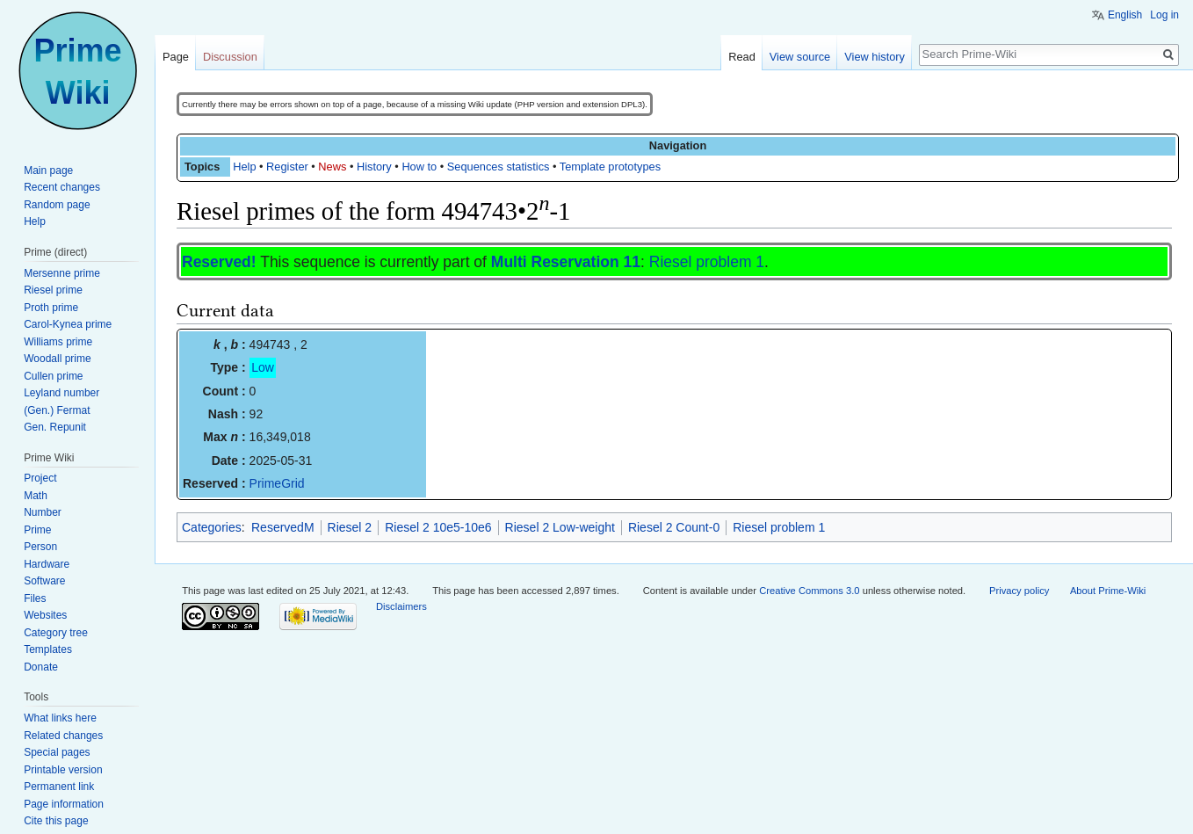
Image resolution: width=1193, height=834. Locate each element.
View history (874, 56)
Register (287, 166)
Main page (48, 170)
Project (40, 478)
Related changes (63, 735)
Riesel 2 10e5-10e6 (438, 527)
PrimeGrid (277, 483)
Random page (57, 205)
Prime (37, 530)
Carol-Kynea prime (68, 324)
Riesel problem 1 (706, 262)
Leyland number (61, 393)
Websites (45, 615)
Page (176, 56)
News (332, 166)
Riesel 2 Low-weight (560, 527)
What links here (60, 718)
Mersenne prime (62, 273)
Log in (1164, 15)
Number (42, 512)
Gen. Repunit (55, 427)
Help (244, 166)
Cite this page (56, 821)
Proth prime (51, 307)
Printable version (63, 770)
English (1125, 15)
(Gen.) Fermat (57, 410)
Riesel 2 (350, 527)
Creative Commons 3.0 (809, 590)
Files (35, 598)
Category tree (56, 633)
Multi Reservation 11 (565, 262)
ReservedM (283, 527)
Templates (48, 649)
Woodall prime (57, 358)
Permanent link (59, 786)
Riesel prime (53, 290)
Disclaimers (401, 606)
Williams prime (58, 342)
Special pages (57, 752)
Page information (64, 804)
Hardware (46, 564)
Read (742, 56)
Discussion (230, 56)
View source (800, 56)
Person (40, 546)
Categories (212, 527)
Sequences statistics (498, 166)
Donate (41, 667)
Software (44, 581)
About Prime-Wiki (1108, 590)
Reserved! (219, 262)
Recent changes (62, 187)
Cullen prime (53, 376)
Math (35, 496)
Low (262, 367)
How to (419, 166)
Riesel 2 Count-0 (673, 527)
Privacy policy (1019, 590)
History (374, 166)
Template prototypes (610, 166)
